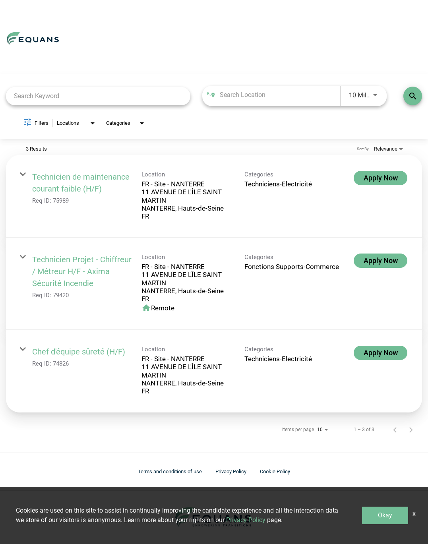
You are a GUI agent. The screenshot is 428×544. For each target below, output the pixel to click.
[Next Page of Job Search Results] (411, 430)
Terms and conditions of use (170, 471)
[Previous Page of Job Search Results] (395, 430)
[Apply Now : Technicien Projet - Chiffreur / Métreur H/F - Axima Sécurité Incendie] (380, 261)
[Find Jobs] (412, 96)
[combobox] (98, 96)
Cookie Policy (275, 471)
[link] (214, 196)
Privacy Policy (230, 471)
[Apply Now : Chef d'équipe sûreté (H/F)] (380, 353)
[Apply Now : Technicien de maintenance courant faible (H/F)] (380, 178)
